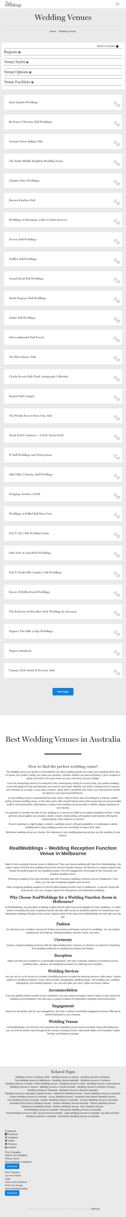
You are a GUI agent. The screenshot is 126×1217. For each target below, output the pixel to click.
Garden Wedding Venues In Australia (59, 1100)
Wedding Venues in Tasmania (43, 1090)
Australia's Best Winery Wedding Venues (30, 1103)
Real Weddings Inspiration (18, 1162)
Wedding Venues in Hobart (19, 1083)
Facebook (11, 1134)
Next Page (63, 691)
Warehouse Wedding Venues (37, 1106)
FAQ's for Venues (14, 1185)
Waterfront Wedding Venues (68, 1093)
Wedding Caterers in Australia (41, 1116)
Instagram (11, 1137)
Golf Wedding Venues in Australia (41, 1109)
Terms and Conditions (16, 1182)
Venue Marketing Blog (16, 1188)
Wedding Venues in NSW (72, 1083)
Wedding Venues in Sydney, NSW (32, 1077)
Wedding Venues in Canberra (95, 1080)
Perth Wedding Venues (46, 1083)
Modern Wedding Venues (66, 1106)
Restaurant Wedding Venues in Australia (80, 1109)
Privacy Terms (12, 1158)
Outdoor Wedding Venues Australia (70, 1103)
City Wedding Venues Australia (23, 1100)
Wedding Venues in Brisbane (95, 1077)
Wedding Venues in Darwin (65, 1077)
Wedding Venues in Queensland (103, 1083)
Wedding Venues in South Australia (57, 1087)
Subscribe (12, 1166)
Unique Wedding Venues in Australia (28, 1096)
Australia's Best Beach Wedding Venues (95, 1096)
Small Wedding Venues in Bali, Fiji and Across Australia (34, 1113)
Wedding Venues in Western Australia (78, 1090)
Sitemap (95, 1209)
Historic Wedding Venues (103, 1103)
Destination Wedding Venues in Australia (78, 1116)
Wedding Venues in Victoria (24, 1087)
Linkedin (10, 1147)
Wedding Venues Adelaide (65, 1080)
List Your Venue (13, 1175)
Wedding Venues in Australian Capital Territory (28, 1093)
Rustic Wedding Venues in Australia (102, 1093)
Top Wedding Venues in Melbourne (32, 1080)
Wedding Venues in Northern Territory (96, 1087)
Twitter (10, 1140)
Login (7, 1178)
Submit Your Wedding (16, 1155)
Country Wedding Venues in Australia (99, 1100)
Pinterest (11, 1144)
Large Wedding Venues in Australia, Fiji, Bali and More (91, 1113)
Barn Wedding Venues (92, 1106)
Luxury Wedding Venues (60, 1096)
